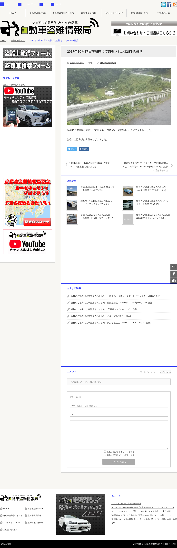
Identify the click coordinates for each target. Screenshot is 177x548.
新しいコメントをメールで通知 (121, 452)
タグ (46, 4)
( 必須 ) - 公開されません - (84, 406)
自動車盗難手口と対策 (63, 13)
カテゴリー (9, 4)
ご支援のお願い (164, 13)
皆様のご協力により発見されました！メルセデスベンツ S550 (101, 316)
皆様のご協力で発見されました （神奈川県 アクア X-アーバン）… (152, 188)
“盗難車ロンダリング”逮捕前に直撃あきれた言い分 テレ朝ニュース (141, 515)
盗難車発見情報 (88, 13)
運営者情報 (5, 544)
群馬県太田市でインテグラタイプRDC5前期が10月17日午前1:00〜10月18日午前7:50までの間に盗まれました (145, 166)
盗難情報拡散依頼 (139, 13)
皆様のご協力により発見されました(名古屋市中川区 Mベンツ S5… (153, 216)
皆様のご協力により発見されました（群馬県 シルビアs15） (97, 188)
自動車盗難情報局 (108, 62)
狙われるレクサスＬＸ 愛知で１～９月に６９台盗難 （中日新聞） (141, 511)
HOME (13, 13)
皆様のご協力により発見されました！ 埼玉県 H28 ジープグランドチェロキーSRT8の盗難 (115, 296)
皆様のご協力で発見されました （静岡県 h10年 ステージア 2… (97, 216)
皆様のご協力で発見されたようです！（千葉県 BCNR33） (152, 202)
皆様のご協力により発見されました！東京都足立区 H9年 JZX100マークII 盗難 (110, 322)
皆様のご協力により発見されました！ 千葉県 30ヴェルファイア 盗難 (104, 309)
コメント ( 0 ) (165, 371)
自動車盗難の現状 (38, 13)
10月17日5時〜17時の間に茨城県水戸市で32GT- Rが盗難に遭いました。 (91, 165)
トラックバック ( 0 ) (146, 371)
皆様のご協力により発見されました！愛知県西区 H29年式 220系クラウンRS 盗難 (111, 302)
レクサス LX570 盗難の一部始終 (126, 503)
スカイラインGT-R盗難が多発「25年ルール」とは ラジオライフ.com (142, 507)
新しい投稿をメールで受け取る (121, 455)
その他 (58, 4)
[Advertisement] (118, 256)
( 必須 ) (75, 397)
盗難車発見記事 (29, 4)
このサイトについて (113, 13)
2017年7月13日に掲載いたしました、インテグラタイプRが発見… (96, 202)
